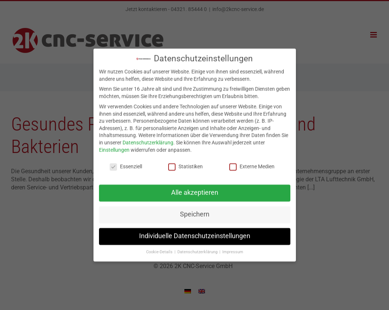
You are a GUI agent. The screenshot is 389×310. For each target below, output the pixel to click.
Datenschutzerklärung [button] (198, 248)
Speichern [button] (194, 211)
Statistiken (185, 163)
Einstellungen (114, 146)
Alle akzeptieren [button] (194, 189)
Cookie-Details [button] (160, 248)
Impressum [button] (232, 248)
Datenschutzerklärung (148, 139)
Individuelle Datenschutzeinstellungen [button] (194, 232)
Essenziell (126, 163)
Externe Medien (252, 163)
